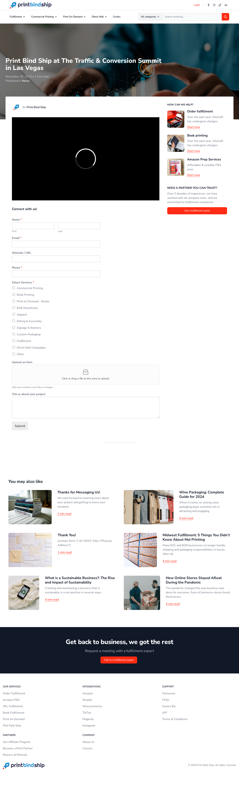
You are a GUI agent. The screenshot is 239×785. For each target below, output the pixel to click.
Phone (17, 268)
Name (17, 220)
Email (16, 238)
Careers (87, 748)
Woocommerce (92, 706)
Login (197, 5)
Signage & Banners (29, 328)
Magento (88, 719)
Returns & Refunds (15, 755)
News (26, 81)
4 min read (169, 561)
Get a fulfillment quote (197, 210)
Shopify (87, 700)
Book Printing (25, 295)
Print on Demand (14, 719)
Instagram (88, 726)
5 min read (186, 518)
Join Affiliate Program (16, 742)
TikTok (86, 713)
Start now (193, 127)
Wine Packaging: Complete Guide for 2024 (201, 494)
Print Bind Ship (36, 107)
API (164, 713)
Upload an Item (22, 362)
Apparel (22, 315)
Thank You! (67, 535)
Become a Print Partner (18, 748)
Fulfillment (16, 16)
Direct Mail (98, 16)
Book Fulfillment (13, 713)
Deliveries (168, 693)
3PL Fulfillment (13, 706)
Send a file (169, 706)
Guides (117, 16)
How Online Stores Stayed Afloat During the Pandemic (194, 580)
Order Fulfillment (14, 693)
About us (88, 742)
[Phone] (56, 273)
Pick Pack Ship (12, 726)
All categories (150, 16)
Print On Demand (72, 16)
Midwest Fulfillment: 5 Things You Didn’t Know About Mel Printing (196, 537)
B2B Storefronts (27, 308)
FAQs (165, 700)
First (14, 231)
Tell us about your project (28, 394)
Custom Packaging (28, 334)
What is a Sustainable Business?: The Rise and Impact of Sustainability (80, 580)
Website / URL (21, 253)
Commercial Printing (42, 16)
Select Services (23, 282)
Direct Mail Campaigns (31, 348)
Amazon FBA (11, 700)
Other (20, 354)
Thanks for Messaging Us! (78, 492)
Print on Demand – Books (33, 301)
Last (60, 231)
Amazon (87, 693)
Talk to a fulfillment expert (119, 660)
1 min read (64, 514)
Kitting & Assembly (29, 321)
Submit (20, 426)
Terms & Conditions (175, 719)
